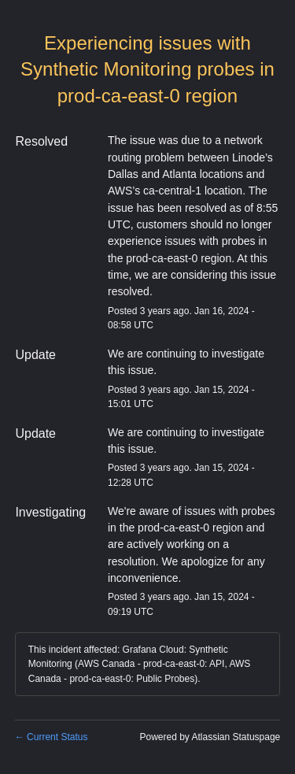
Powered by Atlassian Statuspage (209, 737)
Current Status (51, 737)
